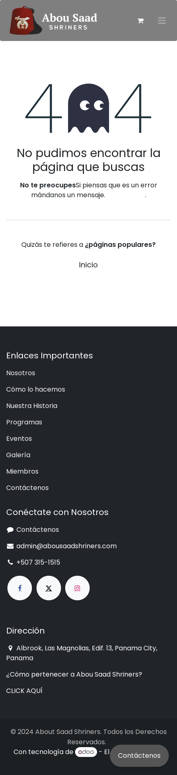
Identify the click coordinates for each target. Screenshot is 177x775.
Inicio (88, 265)
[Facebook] (19, 588)
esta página (126, 195)
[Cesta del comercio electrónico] (140, 20)
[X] (48, 588)
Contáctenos (139, 755)
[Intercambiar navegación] (162, 20)
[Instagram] (77, 588)
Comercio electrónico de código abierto (102, 756)
